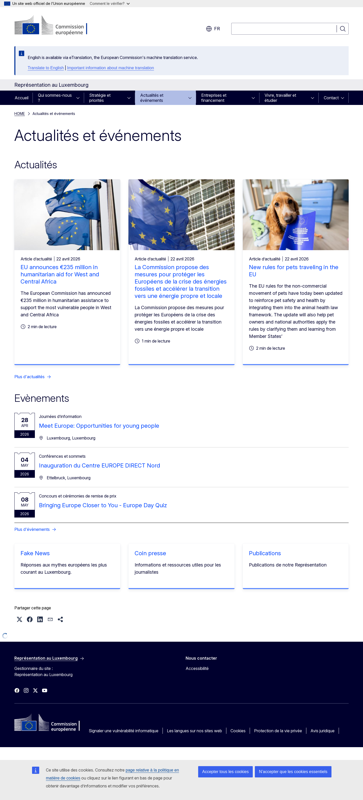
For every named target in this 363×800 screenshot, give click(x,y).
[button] (19, 619)
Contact (331, 97)
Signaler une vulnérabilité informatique (123, 730)
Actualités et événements (151, 98)
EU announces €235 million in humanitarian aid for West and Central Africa (60, 274)
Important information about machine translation (110, 68)
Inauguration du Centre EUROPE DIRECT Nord (99, 465)
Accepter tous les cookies (225, 771)
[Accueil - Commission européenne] (55, 25)
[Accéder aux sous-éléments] (79, 98)
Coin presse (150, 553)
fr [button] (213, 29)
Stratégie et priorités (99, 98)
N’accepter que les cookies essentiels (293, 771)
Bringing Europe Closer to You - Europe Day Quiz (103, 505)
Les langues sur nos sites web (194, 730)
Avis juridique (322, 730)
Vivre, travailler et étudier (280, 98)
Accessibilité (197, 668)
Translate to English (46, 68)
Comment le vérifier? (110, 3)
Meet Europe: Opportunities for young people (99, 425)
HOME (19, 113)
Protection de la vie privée (278, 730)
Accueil (21, 97)
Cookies (238, 730)
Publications (265, 553)
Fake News (35, 553)
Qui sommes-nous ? (55, 98)
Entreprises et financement (213, 98)
